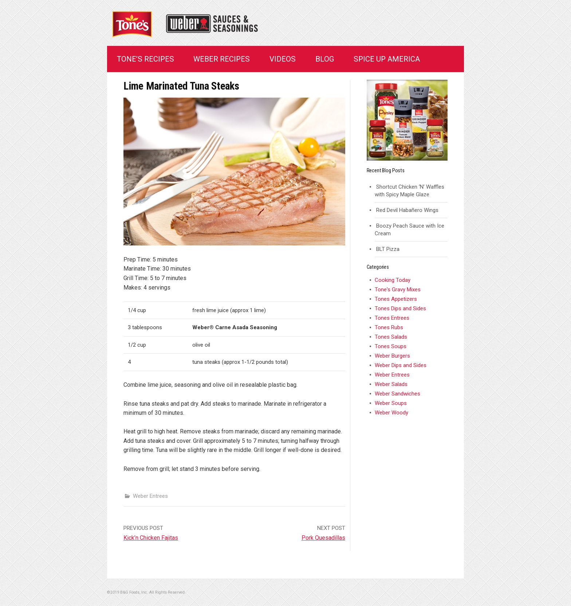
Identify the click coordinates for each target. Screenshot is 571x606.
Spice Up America (387, 59)
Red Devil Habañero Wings (407, 210)
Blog (324, 59)
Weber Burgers (392, 356)
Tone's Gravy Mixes (398, 289)
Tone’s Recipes (145, 59)
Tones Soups (390, 346)
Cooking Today (392, 280)
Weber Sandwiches (397, 393)
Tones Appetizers (396, 299)
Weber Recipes (221, 59)
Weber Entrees (150, 496)
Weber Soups (391, 403)
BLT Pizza (387, 249)
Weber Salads (391, 384)
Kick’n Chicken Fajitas (150, 537)
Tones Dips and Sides (400, 308)
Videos (282, 59)
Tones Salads (391, 337)
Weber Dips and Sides (400, 365)
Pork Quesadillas (323, 537)
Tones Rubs (389, 327)
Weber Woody (391, 412)
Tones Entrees (392, 318)
